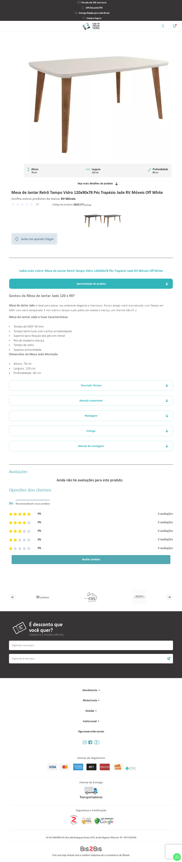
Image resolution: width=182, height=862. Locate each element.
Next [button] (169, 597)
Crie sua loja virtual (63, 855)
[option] (93, 219)
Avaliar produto (91, 559)
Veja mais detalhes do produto (97, 184)
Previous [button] (12, 597)
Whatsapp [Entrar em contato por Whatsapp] (177, 857)
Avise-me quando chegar (37, 239)
